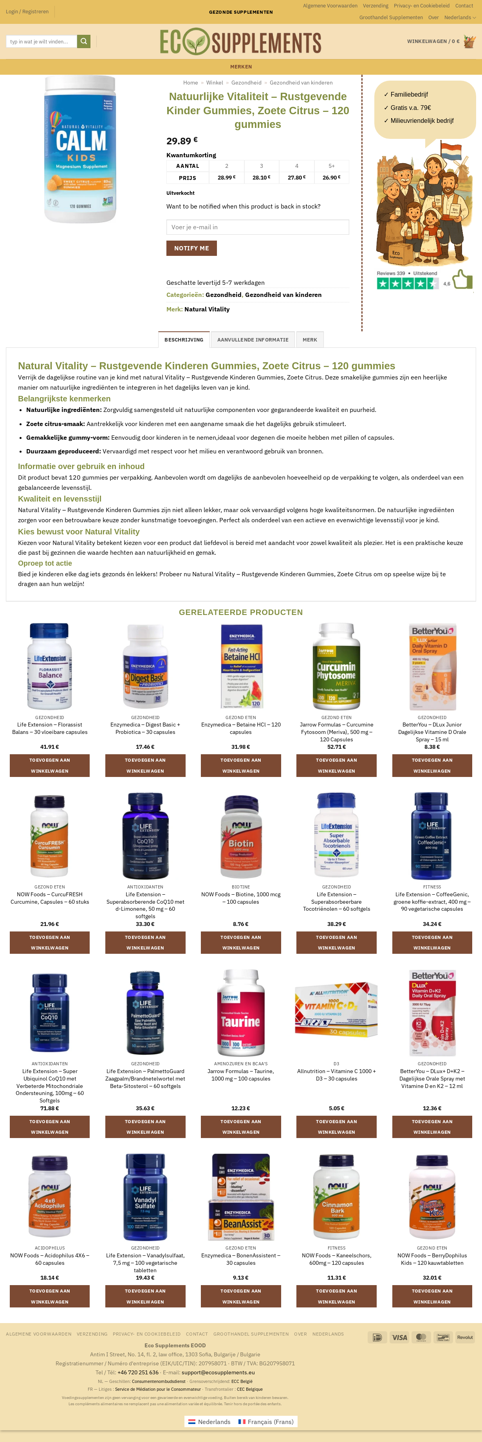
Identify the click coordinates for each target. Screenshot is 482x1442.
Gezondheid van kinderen (301, 82)
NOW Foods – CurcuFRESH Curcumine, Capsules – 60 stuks (50, 898)
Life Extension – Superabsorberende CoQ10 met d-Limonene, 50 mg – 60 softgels (145, 905)
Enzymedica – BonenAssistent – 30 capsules (240, 1259)
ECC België (242, 1381)
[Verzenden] (83, 41)
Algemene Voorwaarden (330, 5)
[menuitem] (460, 17)
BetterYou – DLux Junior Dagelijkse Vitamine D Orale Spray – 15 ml (432, 732)
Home (190, 82)
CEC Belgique (250, 1389)
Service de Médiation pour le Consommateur (158, 1389)
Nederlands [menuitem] (214, 1422)
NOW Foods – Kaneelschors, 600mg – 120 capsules (337, 1259)
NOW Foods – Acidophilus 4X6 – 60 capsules (49, 1259)
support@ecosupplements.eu (218, 1372)
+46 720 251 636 (138, 1372)
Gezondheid (246, 82)
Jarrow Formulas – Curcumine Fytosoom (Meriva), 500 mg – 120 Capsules (337, 732)
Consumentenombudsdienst (159, 1381)
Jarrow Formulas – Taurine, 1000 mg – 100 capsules (241, 1075)
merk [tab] (310, 339)
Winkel (214, 82)
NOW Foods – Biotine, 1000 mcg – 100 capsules (240, 898)
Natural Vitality (207, 309)
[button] (27, 12)
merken (241, 66)
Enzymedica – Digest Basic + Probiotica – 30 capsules (145, 728)
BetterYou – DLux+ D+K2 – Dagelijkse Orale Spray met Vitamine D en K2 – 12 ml (432, 1078)
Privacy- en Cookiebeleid (422, 5)
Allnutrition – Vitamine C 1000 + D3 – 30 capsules (336, 1075)
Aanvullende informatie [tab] (253, 339)
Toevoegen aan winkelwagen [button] (49, 765)
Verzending (375, 5)
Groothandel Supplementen (391, 17)
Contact (464, 5)
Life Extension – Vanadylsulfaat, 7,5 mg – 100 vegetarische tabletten (145, 1262)
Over (433, 17)
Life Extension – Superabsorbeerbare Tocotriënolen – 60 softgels (336, 901)
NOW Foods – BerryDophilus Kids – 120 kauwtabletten (432, 1259)
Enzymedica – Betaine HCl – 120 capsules (241, 728)
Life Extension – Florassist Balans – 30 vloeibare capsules (50, 728)
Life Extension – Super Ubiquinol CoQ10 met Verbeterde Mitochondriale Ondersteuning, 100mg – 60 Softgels (50, 1086)
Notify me (191, 248)
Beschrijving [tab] (183, 339)
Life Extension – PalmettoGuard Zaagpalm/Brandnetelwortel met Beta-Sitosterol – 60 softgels (145, 1078)
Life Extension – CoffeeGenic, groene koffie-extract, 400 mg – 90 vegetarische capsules (432, 901)
